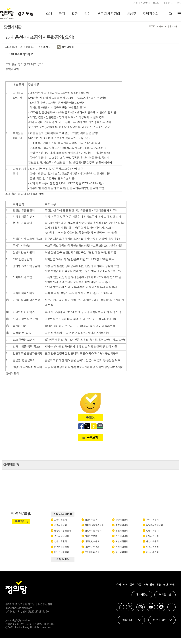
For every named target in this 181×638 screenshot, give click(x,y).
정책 (132, 584)
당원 (152, 584)
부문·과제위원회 (108, 13)
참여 (87, 13)
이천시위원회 (121, 547)
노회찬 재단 (165, 594)
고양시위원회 (60, 519)
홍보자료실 (142, 594)
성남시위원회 (152, 530)
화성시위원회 (152, 552)
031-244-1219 (23, 624)
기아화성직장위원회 (94, 525)
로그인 (156, 2)
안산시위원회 (121, 536)
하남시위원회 (121, 552)
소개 (49, 13)
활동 (74, 13)
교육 (145, 584)
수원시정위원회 (61, 536)
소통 (138, 584)
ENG (179, 2)
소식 (125, 584)
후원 (172, 584)
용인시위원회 (152, 541)
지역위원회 (151, 13)
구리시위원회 (152, 519)
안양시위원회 (152, 536)
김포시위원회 (121, 525)
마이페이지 (168, 2)
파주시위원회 (152, 547)
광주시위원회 (121, 519)
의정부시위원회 (92, 547)
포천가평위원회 (92, 552)
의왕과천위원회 (61, 547)
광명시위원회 (91, 519)
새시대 (9, 47)
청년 (165, 584)
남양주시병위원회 (62, 530)
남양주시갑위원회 (154, 525)
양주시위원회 (60, 541)
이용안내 (145, 2)
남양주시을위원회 (93, 530)
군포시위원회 (60, 525)
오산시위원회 (121, 541)
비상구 (131, 13)
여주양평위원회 (92, 541)
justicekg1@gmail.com (18, 608)
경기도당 (25, 13)
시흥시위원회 (91, 536)
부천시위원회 (121, 530)
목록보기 (92, 437)
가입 (135, 2)
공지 (62, 13)
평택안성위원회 (61, 552)
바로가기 (20, 521)
